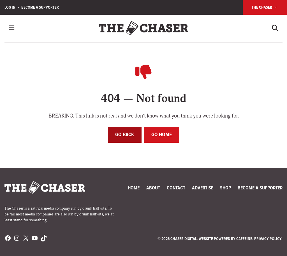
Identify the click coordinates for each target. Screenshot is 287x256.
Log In (9, 7)
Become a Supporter (40, 7)
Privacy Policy (267, 239)
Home (134, 187)
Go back (124, 134)
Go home (161, 134)
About (153, 187)
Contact (176, 187)
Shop (225, 187)
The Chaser (265, 7)
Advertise (202, 187)
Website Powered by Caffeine (225, 239)
